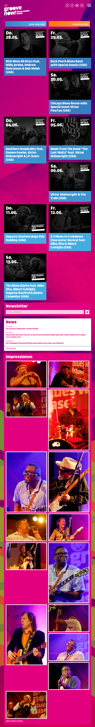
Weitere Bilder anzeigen (14, 721)
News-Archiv (11, 348)
